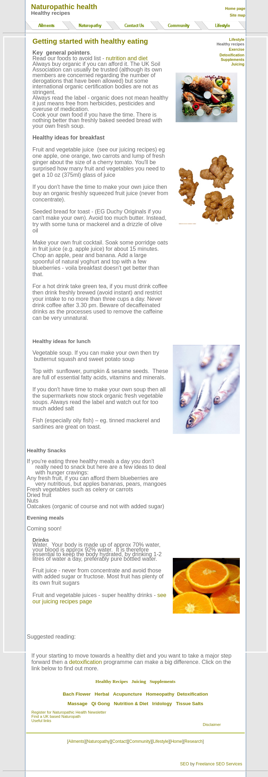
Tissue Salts (189, 703)
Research (193, 741)
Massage (77, 703)
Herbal (102, 694)
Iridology (162, 703)
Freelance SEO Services (219, 764)
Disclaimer (212, 724)
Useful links (41, 721)
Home (176, 741)
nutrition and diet (126, 58)
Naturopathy (98, 741)
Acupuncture (127, 694)
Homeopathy (160, 694)
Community (140, 741)
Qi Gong (100, 703)
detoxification (85, 662)
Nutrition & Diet (131, 703)
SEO (184, 764)
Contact (119, 741)
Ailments (76, 741)
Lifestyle (161, 741)
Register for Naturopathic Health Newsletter (68, 712)
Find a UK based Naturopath (55, 716)
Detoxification (231, 55)
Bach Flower (77, 694)
